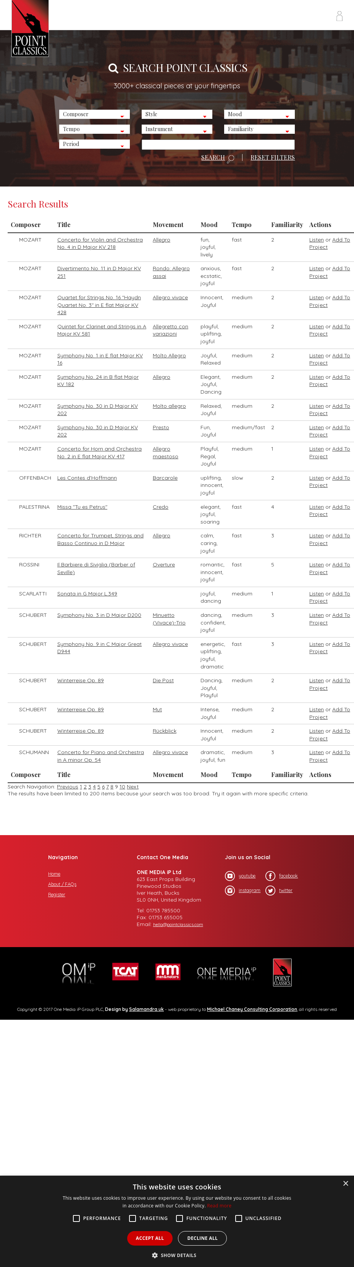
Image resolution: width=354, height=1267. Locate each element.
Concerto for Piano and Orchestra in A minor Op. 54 (100, 756)
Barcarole (165, 477)
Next (133, 786)
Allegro (161, 239)
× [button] (345, 1184)
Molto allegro (169, 405)
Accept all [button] (150, 1238)
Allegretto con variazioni (170, 330)
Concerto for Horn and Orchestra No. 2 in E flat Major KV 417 (99, 452)
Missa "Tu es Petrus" (82, 506)
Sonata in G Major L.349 (87, 593)
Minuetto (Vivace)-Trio (169, 619)
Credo (160, 506)
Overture (164, 564)
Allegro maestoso (165, 452)
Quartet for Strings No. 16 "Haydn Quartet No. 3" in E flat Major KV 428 (99, 305)
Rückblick (164, 730)
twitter (279, 890)
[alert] (177, 1221)
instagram (242, 890)
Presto (161, 427)
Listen (316, 239)
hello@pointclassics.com (178, 924)
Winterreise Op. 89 (80, 680)
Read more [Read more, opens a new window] (219, 1205)
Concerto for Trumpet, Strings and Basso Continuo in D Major (100, 539)
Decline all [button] (202, 1238)
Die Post (163, 680)
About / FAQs (62, 884)
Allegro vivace (170, 297)
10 (122, 786)
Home (54, 874)
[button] (177, 1254)
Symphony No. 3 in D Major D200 (99, 615)
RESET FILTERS (273, 157)
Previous (67, 786)
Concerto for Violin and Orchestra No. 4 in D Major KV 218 (100, 243)
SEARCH (217, 159)
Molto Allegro (169, 355)
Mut (157, 709)
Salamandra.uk (146, 1009)
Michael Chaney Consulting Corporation (252, 1009)
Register (56, 894)
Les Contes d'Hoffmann (87, 477)
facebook (281, 876)
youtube (240, 876)
